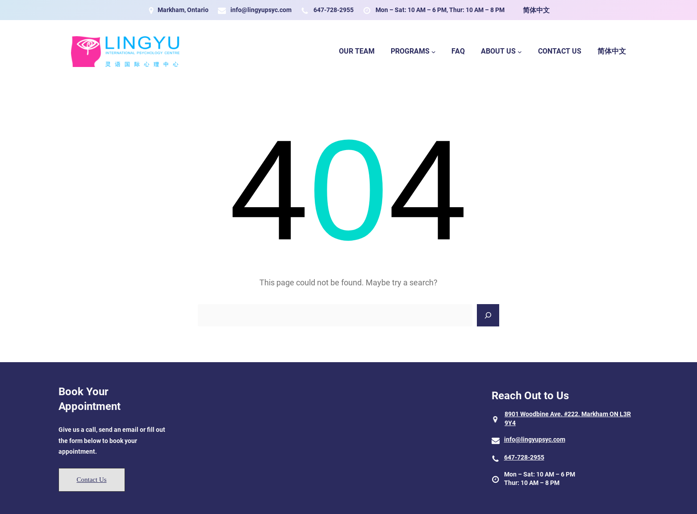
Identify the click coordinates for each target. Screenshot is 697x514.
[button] (91, 480)
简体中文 (536, 10)
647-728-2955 (333, 9)
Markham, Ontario (183, 9)
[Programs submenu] (433, 52)
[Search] (488, 315)
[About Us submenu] (520, 52)
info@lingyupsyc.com (261, 9)
